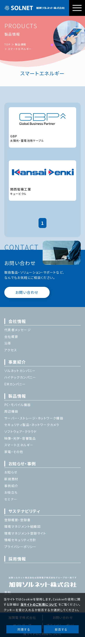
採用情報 (17, 559)
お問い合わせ (26, 292)
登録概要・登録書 (17, 520)
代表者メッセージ (17, 329)
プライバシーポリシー (20, 546)
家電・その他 (13, 451)
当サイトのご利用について (38, 604)
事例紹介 (11, 485)
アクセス (10, 350)
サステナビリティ (24, 511)
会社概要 (11, 336)
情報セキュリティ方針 (20, 540)
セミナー (10, 499)
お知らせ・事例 (22, 463)
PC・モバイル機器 (17, 404)
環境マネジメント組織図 (22, 526)
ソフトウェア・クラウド (20, 431)
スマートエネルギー (20, 49)
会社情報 (17, 321)
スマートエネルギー (19, 445)
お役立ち (11, 492)
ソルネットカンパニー (20, 370)
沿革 (7, 343)
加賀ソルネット (35, 8)
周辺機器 (11, 411)
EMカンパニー (15, 384)
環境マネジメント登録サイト (25, 533)
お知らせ (10, 472)
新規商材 (11, 479)
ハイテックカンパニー (20, 377)
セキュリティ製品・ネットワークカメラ (31, 424)
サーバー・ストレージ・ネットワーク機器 (33, 418)
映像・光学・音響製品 (20, 438)
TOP (7, 44)
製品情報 (20, 44)
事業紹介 (17, 362)
